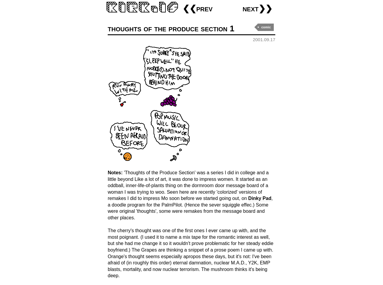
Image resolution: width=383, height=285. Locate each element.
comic (266, 27)
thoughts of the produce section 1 (171, 28)
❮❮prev (197, 8)
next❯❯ (257, 8)
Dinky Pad (259, 198)
